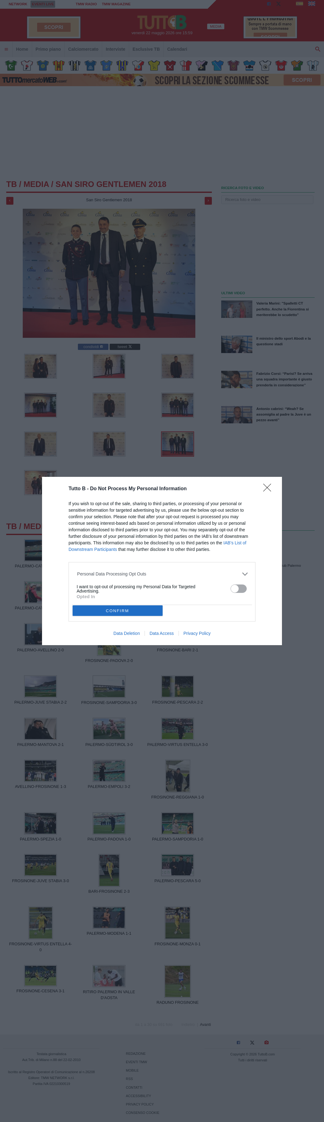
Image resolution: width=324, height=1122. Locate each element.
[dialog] (162, 561)
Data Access (162, 633)
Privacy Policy (197, 633)
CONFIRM (117, 610)
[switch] (239, 588)
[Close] (269, 490)
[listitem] (162, 574)
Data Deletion (126, 633)
